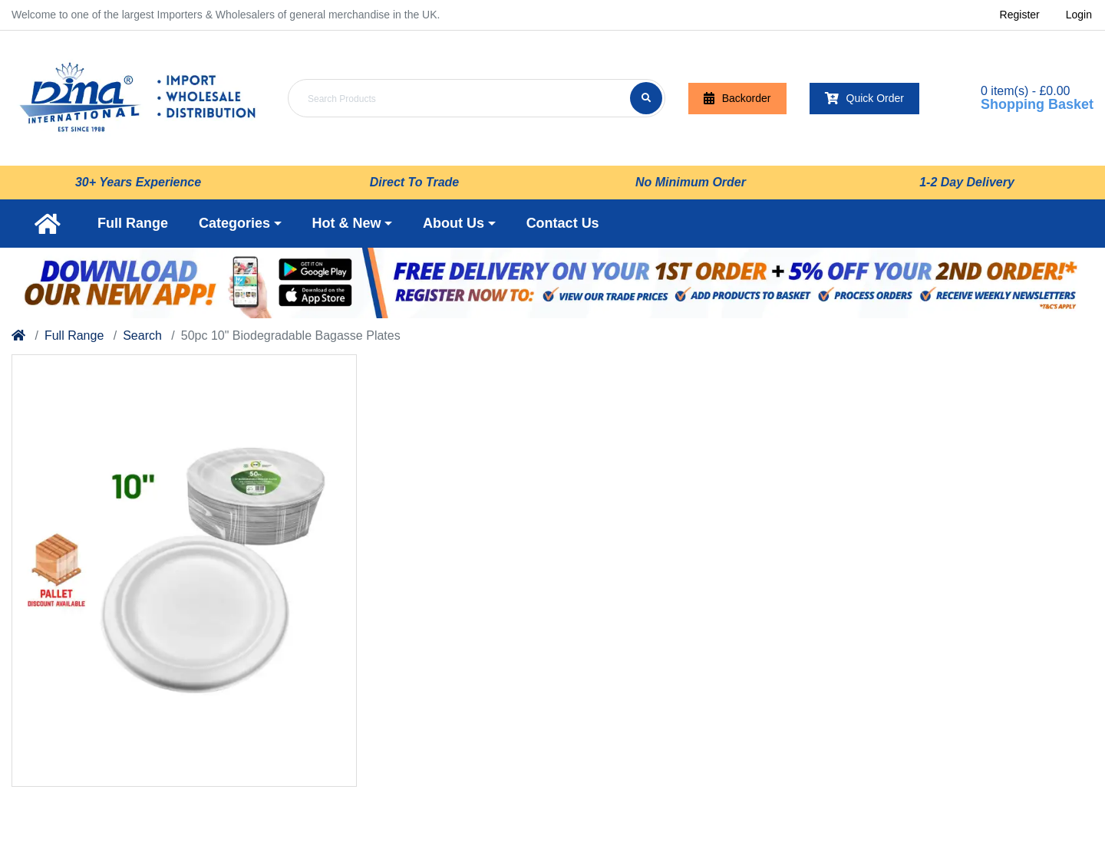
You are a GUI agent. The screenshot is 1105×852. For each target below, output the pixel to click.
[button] (240, 223)
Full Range (74, 335)
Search (142, 335)
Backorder (737, 98)
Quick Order (864, 98)
